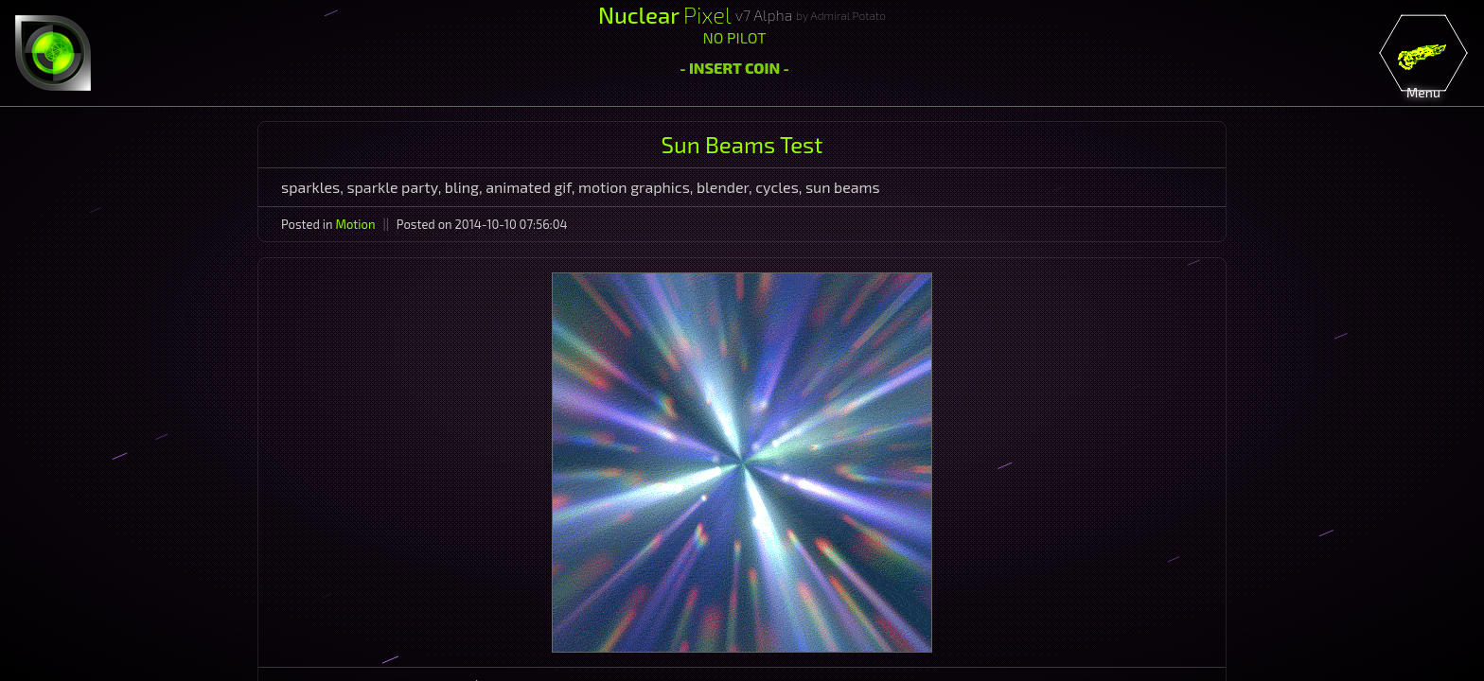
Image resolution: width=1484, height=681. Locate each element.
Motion (356, 224)
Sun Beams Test (742, 144)
